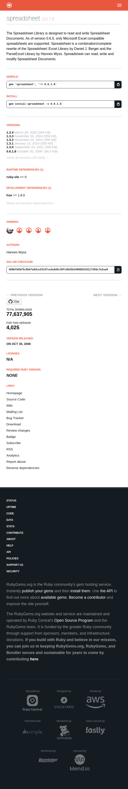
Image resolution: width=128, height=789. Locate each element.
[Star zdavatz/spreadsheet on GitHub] (14, 301)
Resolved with (33, 721)
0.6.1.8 (11, 151)
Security (13, 571)
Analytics (12, 455)
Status (11, 500)
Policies (12, 558)
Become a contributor (87, 597)
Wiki (9, 405)
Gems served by (95, 721)
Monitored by (65, 721)
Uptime (11, 507)
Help (9, 545)
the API (106, 591)
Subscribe (13, 443)
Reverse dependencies (22, 468)
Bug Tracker (15, 418)
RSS (9, 449)
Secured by (81, 750)
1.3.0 (10, 147)
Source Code (15, 399)
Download (13, 424)
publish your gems (37, 591)
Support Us (14, 564)
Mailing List (14, 412)
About (11, 539)
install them (80, 591)
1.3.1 (10, 143)
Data (9, 519)
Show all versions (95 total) (25, 157)
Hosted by (97, 691)
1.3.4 (10, 132)
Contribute (14, 532)
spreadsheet (23, 18)
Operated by (33, 693)
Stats (10, 526)
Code (10, 513)
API (8, 552)
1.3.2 (10, 139)
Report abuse (16, 461)
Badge (11, 436)
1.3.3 (10, 136)
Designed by (65, 691)
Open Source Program (73, 620)
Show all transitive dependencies (29, 203)
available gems (54, 597)
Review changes (18, 430)
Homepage (14, 393)
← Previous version (24, 295)
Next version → (107, 295)
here (34, 659)
